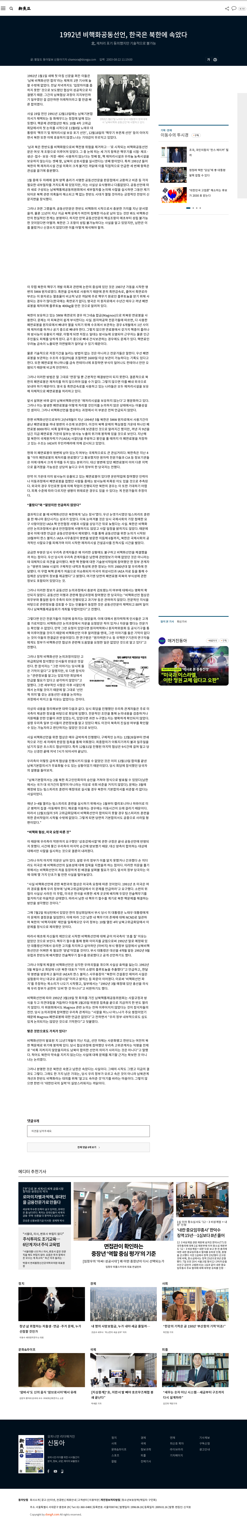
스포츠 (115, 1455)
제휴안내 (71, 1500)
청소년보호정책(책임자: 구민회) (139, 1500)
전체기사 (146, 1461)
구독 (196, 135)
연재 (172, 1437)
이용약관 (94, 1500)
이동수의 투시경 (174, 135)
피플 (143, 1455)
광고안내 (204, 1449)
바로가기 (213, 640)
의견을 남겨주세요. (41, 1131)
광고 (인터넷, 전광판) (53, 1500)
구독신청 (204, 1443)
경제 (143, 1437)
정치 (114, 1437)
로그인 (242, 9)
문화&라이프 (118, 1449)
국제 (143, 1443)
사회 (114, 1443)
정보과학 (146, 1449)
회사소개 (35, 1500)
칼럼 (114, 1461)
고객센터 (83, 1500)
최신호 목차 (177, 1443)
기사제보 (204, 1437)
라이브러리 (176, 1449)
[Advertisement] (79, 257)
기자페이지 (176, 1455)
